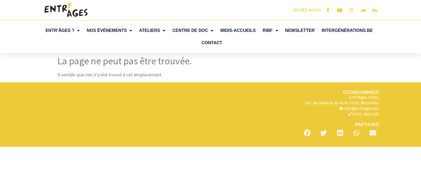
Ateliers (152, 30)
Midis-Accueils (238, 30)
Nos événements (109, 30)
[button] (307, 120)
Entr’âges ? (62, 30)
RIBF (270, 30)
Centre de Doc (192, 30)
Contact (211, 42)
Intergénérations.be (347, 30)
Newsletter (300, 30)
